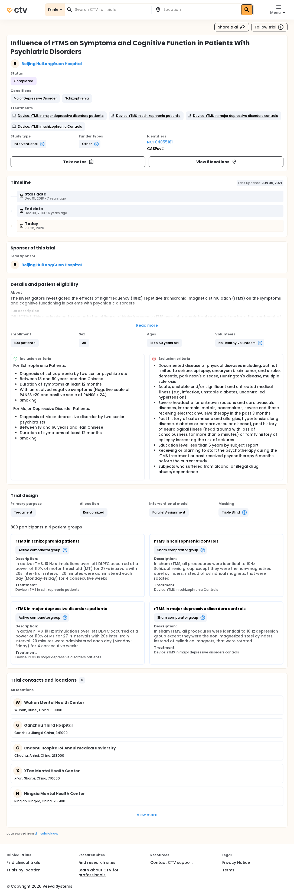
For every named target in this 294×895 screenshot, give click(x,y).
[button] (35, 98)
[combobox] (111, 10)
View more (147, 814)
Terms (228, 870)
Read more (147, 325)
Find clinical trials (23, 862)
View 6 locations (216, 162)
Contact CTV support (171, 862)
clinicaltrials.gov (46, 834)
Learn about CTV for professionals (99, 872)
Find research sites (97, 862)
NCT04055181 (160, 142)
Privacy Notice (236, 862)
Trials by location (23, 870)
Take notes (78, 162)
